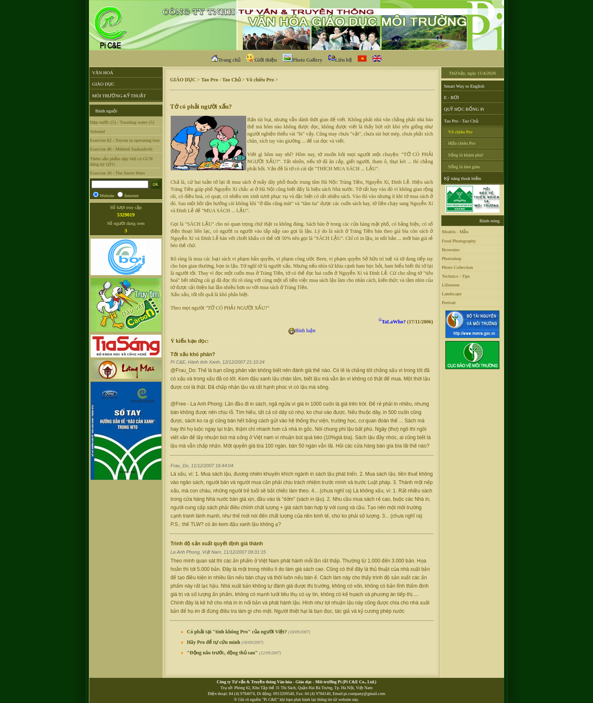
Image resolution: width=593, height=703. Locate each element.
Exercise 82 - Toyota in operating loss (125, 140)
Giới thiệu (261, 59)
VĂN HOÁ (102, 72)
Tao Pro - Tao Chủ (221, 80)
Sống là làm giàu (464, 166)
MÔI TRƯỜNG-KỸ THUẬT (119, 95)
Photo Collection (457, 267)
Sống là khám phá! (466, 154)
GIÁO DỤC (103, 83)
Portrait (449, 302)
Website (107, 195)
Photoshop (451, 258)
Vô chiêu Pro (260, 80)
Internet (131, 195)
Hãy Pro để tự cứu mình (225, 642)
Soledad (97, 131)
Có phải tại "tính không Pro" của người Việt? (248, 632)
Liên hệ (340, 59)
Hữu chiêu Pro (462, 143)
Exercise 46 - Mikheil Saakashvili (121, 148)
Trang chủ (225, 59)
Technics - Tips (456, 276)
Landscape (452, 293)
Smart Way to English (464, 86)
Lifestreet (451, 284)
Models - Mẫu (455, 231)
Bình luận (302, 330)
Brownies (451, 249)
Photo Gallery (303, 59)
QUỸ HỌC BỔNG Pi (464, 109)
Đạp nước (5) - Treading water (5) (122, 122)
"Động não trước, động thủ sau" (234, 653)
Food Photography (459, 240)
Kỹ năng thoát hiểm (462, 178)
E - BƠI (451, 97)
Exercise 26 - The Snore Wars (117, 172)
